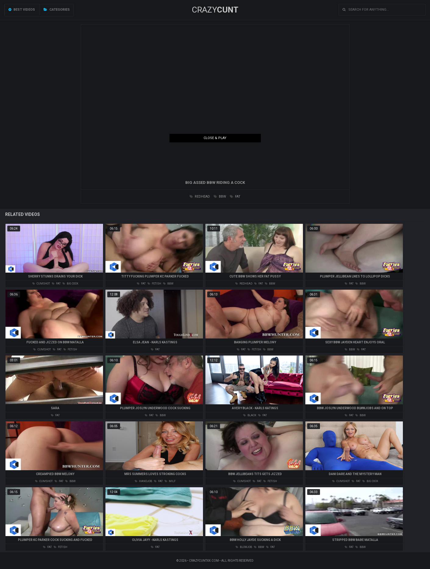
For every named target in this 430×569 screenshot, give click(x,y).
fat (235, 197)
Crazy (215, 10)
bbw (220, 197)
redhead (200, 197)
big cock (70, 283)
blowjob (244, 547)
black (249, 415)
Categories (57, 10)
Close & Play (215, 138)
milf (170, 481)
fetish (154, 283)
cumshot (41, 283)
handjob (143, 481)
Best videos (22, 10)
